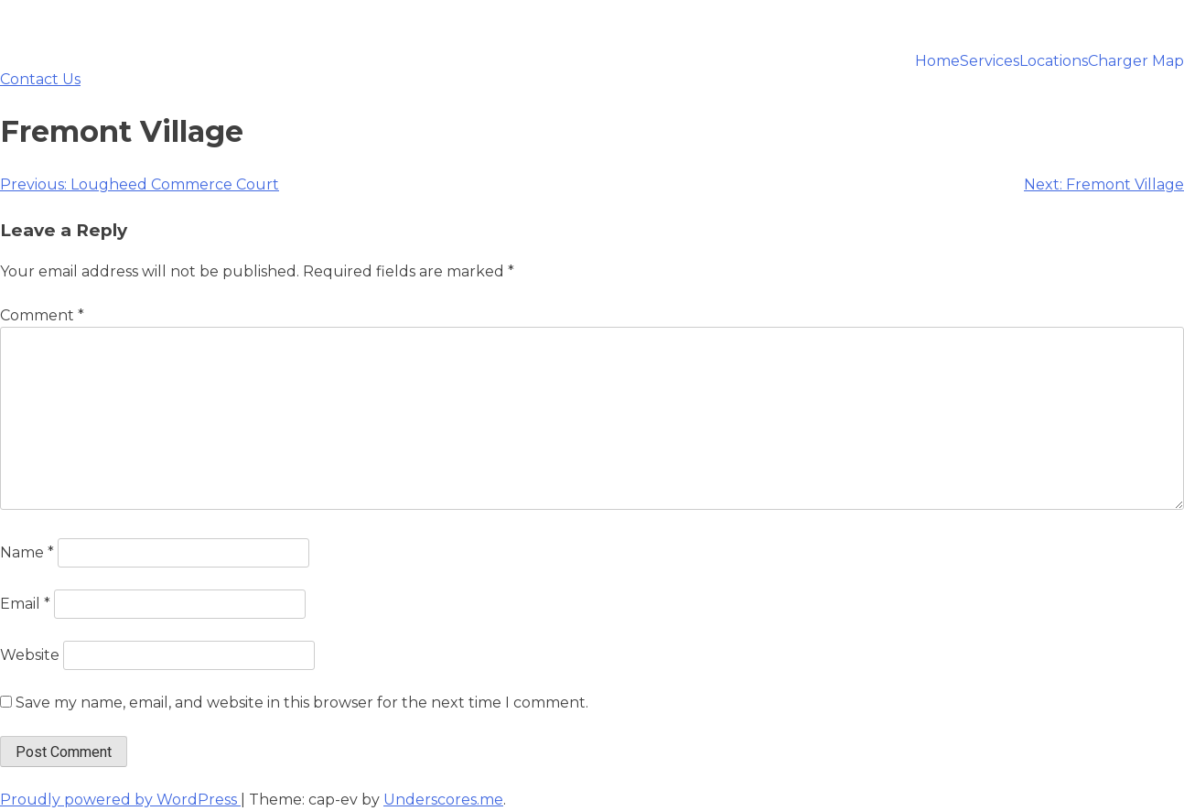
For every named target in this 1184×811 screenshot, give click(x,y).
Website (29, 655)
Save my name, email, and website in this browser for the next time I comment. (302, 702)
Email (25, 603)
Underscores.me (443, 799)
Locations (1053, 61)
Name (27, 552)
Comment (42, 315)
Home (937, 61)
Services (989, 61)
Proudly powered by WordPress (120, 799)
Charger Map (1136, 61)
